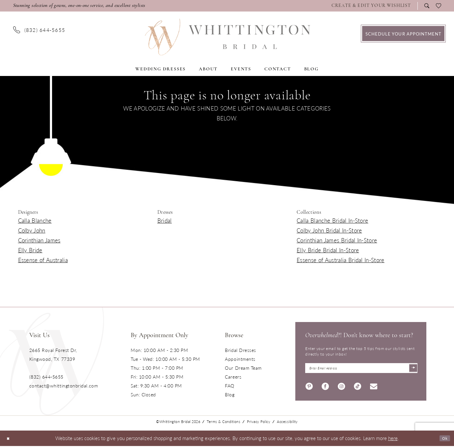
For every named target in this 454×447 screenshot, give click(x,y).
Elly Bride (30, 250)
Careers (233, 376)
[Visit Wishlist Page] (371, 6)
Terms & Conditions (223, 422)
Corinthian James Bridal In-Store (337, 240)
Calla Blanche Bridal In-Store (332, 220)
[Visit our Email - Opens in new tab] (374, 387)
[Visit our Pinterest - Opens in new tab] (309, 387)
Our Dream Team (243, 367)
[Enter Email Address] (361, 369)
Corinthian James (39, 240)
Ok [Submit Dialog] (443, 439)
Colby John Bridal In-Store (329, 230)
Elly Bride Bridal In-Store (328, 250)
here (393, 439)
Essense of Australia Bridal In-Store (341, 260)
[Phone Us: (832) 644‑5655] (39, 29)
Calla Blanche (35, 220)
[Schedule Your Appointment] (403, 33)
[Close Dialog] (9, 439)
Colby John (31, 230)
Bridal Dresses (240, 350)
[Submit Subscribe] (411, 369)
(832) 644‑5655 (46, 376)
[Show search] (427, 5)
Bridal (164, 220)
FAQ (229, 385)
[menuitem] (373, 6)
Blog (229, 394)
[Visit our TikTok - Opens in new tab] (357, 387)
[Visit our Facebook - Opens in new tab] (325, 387)
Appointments (240, 359)
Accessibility (287, 422)
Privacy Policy (258, 422)
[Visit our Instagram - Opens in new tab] (341, 387)
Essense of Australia (43, 260)
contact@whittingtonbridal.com (63, 385)
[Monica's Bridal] (227, 37)
